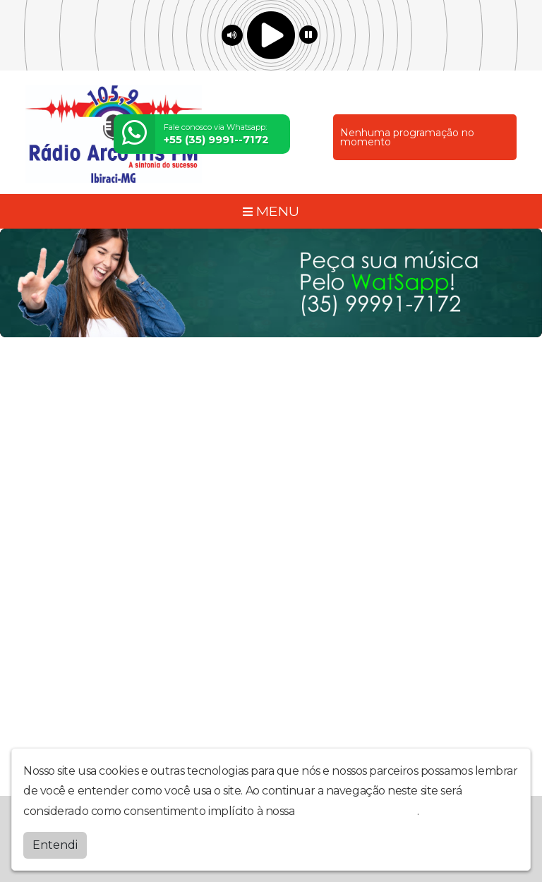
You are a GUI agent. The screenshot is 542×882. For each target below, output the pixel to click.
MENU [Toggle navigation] (271, 211)
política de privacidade (357, 811)
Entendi (55, 845)
